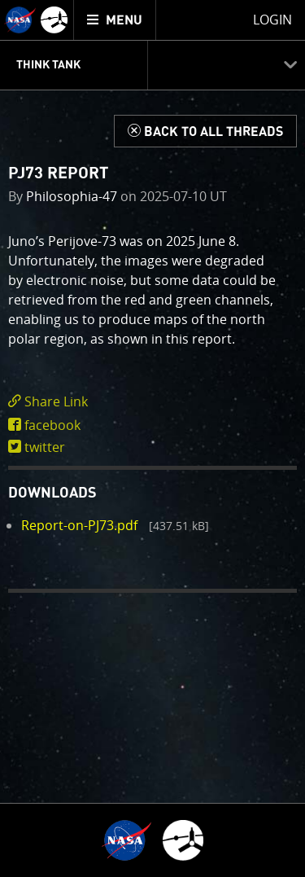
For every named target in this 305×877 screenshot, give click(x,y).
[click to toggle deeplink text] (152, 402)
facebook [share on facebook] (52, 425)
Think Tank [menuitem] (48, 65)
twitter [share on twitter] (44, 447)
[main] (152, 438)
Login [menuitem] (272, 20)
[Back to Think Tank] (205, 131)
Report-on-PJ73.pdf (79, 525)
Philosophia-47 (71, 196)
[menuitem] (115, 20)
